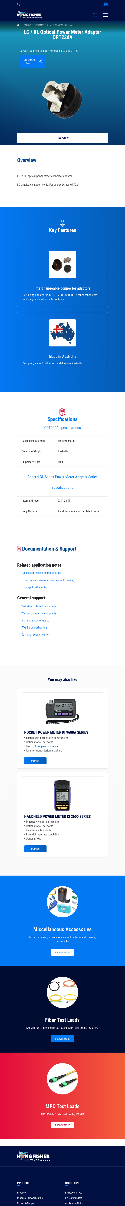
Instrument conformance (35, 620)
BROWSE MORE (62, 952)
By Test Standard (73, 1197)
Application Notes (74, 1203)
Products (27, 25)
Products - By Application (30, 1197)
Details (35, 760)
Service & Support (26, 1203)
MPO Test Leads (62, 1106)
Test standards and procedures (38, 606)
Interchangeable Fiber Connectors (48, 25)
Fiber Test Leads (62, 1020)
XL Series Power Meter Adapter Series (71, 25)
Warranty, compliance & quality (38, 613)
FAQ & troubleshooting (34, 627)
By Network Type (73, 1192)
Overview (62, 138)
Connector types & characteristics (41, 572)
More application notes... (35, 587)
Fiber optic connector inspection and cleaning (48, 580)
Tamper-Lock (44, 746)
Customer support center (35, 634)
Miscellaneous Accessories (62, 929)
